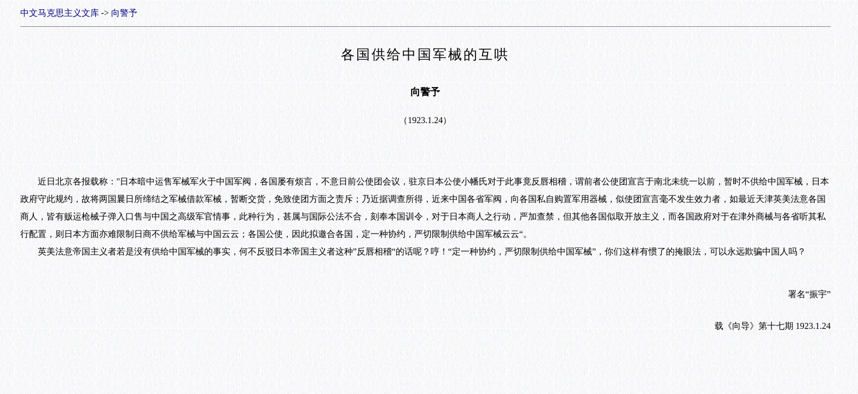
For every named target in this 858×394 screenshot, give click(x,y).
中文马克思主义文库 (59, 13)
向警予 (124, 13)
